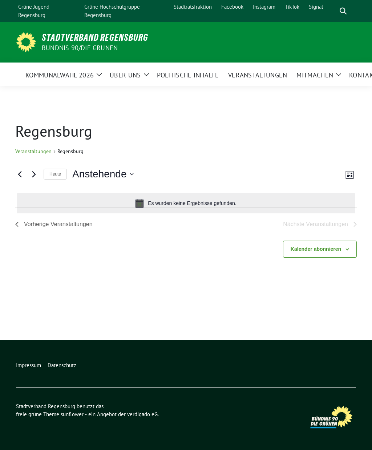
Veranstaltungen (33, 151)
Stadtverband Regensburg (95, 37)
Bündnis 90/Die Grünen (80, 48)
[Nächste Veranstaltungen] (33, 174)
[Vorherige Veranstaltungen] (19, 174)
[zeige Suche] (343, 11)
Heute (55, 174)
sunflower (72, 414)
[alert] (186, 203)
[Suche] (332, 11)
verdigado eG (142, 414)
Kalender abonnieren (316, 249)
